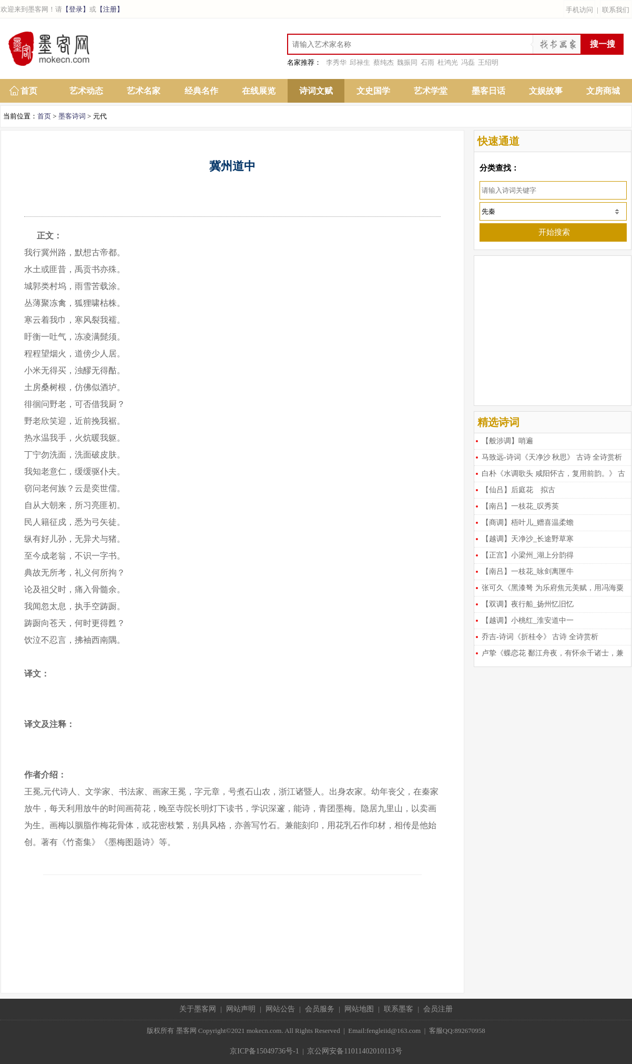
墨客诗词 (72, 116)
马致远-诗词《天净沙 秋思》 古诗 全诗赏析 (552, 457)
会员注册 (438, 1009)
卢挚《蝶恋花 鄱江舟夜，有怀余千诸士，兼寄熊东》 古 (549, 655)
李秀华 (336, 62)
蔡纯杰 (383, 62)
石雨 (427, 62)
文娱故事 (546, 90)
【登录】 (75, 9)
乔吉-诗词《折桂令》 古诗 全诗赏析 (540, 637)
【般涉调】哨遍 (507, 441)
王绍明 (488, 62)
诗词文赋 (316, 90)
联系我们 (615, 10)
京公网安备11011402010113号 (354, 1051)
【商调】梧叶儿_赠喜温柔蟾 (528, 522)
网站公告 (280, 1009)
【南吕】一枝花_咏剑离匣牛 (528, 571)
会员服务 (319, 1009)
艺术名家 (143, 90)
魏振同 (407, 62)
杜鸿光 (447, 62)
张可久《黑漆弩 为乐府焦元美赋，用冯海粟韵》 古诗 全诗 (549, 590)
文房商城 (603, 90)
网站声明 (241, 1009)
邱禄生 (360, 62)
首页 (29, 90)
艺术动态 (86, 90)
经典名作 (201, 90)
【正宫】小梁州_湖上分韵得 (528, 555)
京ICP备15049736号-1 (264, 1051)
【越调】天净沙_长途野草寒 (528, 539)
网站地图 (359, 1009)
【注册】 (110, 9)
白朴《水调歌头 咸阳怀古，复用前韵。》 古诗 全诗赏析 (549, 476)
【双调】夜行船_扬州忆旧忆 (528, 604)
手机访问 (579, 10)
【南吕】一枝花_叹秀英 (520, 506)
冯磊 (468, 62)
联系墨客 (398, 1009)
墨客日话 (488, 90)
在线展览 (259, 90)
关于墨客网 (197, 1009)
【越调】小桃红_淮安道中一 (528, 620)
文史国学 (373, 90)
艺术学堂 (430, 90)
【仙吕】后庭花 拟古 (518, 490)
